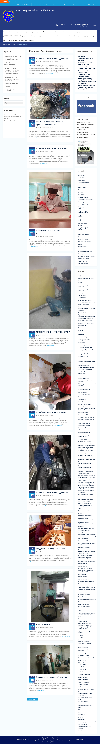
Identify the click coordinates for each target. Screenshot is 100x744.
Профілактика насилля (84, 601)
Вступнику (67, 4)
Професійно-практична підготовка (87, 599)
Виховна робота (82, 293)
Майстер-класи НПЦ (83, 412)
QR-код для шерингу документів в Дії (84, 36)
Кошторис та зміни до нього (85, 394)
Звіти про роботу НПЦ (83, 354)
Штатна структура (82, 724)
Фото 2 (79, 712)
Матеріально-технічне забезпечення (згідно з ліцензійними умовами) (84, 423)
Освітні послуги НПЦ (83, 538)
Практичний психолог (83, 579)
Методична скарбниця (84, 432)
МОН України (81, 56)
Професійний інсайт (83, 249)
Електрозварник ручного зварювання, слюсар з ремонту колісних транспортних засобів (87, 587)
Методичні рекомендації (84, 441)
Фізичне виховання (83, 701)
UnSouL (56, 738)
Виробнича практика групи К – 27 (51, 412)
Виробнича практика (47, 61)
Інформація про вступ (83, 365)
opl (38, 61)
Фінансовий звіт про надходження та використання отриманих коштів (87, 705)
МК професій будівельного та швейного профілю (85, 211)
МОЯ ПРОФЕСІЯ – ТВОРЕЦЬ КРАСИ (53, 332)
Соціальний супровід (83, 655)
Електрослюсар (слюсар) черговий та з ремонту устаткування (84, 341)
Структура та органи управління (86, 689)
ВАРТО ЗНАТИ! (82, 664)
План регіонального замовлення (86, 561)
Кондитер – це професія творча (50, 549)
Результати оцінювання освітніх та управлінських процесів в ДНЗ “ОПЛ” (86, 614)
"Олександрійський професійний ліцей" (35, 10)
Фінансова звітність (83, 263)
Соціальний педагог (83, 653)
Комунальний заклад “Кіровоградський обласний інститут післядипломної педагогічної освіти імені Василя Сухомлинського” (87, 80)
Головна (5, 32)
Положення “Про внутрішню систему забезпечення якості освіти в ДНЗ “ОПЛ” (85, 570)
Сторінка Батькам (82, 677)
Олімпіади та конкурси (83, 237)
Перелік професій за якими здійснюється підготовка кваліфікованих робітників (85, 557)
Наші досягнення (82, 223)
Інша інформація (82, 373)
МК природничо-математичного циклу (86, 207)
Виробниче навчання (83, 185)
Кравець (80, 397)
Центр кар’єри (13, 40)
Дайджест (80, 190)
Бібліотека (80, 282)
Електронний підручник (37, 36)
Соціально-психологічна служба (86, 256)
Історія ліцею (81, 375)
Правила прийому (82, 576)
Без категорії (81, 175)
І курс (79, 358)
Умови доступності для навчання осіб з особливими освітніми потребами (86, 693)
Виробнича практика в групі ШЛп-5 (52, 148)
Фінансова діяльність (78, 4)
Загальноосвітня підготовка (85, 347)
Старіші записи (32, 699)
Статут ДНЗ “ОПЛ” (82, 660)
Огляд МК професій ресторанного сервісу (86, 228)
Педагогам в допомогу (84, 547)
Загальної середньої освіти (85, 345)
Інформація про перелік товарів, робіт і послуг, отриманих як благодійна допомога (86, 369)
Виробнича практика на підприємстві (53, 59)
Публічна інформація (83, 604)
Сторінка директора (83, 261)
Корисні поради (76, 32)
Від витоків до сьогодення (33, 32)
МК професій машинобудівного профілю (86, 215)
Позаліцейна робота (83, 239)
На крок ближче (43, 624)
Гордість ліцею (82, 187)
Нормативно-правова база (17, 32)
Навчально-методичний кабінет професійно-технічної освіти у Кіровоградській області (86, 87)
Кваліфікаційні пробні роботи (85, 199)
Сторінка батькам (46, 4)
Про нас (45, 32)
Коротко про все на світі (84, 204)
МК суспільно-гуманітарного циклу (85, 220)
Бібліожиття (81, 177)
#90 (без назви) (82, 276)
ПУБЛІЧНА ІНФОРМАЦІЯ (23, 4)
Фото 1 (79, 709)
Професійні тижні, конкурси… (85, 251)
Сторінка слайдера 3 (83, 684)
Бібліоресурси (81, 180)
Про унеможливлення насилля (86, 581)
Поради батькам (82, 574)
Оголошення (66, 32)
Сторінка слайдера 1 (83, 679)
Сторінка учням (57, 4)
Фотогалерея (36, 4)
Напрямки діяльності (54, 32)
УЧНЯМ (81, 671)
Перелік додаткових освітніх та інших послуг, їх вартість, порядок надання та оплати (86, 551)
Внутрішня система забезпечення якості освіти (58, 36)
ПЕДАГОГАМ (83, 669)
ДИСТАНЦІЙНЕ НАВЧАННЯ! (10, 36)
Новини (5, 40)
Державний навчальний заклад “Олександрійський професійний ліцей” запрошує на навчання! (86, 316)
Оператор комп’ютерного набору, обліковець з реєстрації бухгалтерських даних (86, 530)
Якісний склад (81, 730)
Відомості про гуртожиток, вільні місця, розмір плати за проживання (86, 304)
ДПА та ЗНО (81, 194)
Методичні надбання (84, 429)
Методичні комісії (82, 439)
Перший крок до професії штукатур (52, 677)
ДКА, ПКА (80, 192)
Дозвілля (80, 328)
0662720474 (64, 24)
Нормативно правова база (85, 515)
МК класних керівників (83, 453)
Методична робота (83, 427)
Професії (80, 584)
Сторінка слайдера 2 (83, 682)
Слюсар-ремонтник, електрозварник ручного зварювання (84, 649)
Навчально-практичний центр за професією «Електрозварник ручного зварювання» (86, 471)
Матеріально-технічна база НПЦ (86, 417)
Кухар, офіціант (82, 401)
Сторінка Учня (81, 687)
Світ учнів (80, 635)
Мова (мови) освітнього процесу (86, 459)
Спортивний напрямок (83, 258)
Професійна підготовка (84, 592)
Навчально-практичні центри (26, 40)
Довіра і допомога (25, 36)
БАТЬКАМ (82, 666)
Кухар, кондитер (82, 399)
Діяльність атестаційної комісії (86, 323)
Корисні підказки (82, 392)
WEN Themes (54, 742)
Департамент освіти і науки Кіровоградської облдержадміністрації (85, 72)
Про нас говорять (82, 246)
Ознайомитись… (50, 73)
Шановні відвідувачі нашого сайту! (87, 721)
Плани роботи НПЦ (82, 563)
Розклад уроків (82, 254)
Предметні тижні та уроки (84, 241)
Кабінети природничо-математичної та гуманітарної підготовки (85, 380)
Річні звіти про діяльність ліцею (86, 618)
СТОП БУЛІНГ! (91, 4)
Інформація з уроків (83, 197)
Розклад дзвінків (82, 621)
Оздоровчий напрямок (84, 234)
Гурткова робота (82, 312)
